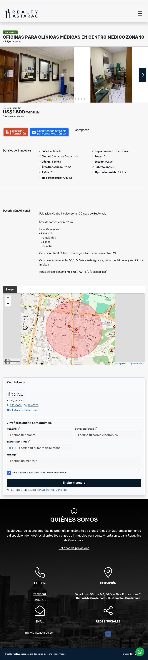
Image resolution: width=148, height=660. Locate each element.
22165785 (33, 405)
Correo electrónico (86, 428)
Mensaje (12, 454)
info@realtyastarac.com (23, 410)
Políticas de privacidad (74, 548)
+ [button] (8, 298)
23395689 (16, 405)
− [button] (8, 304)
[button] (63, 99)
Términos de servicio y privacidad (52, 490)
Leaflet (117, 364)
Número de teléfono (18, 441)
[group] (37, 75)
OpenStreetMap (137, 364)
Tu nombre (13, 428)
